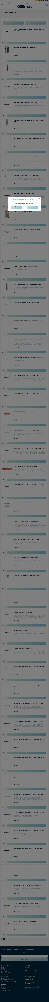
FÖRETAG (17, 207)
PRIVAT (32, 207)
